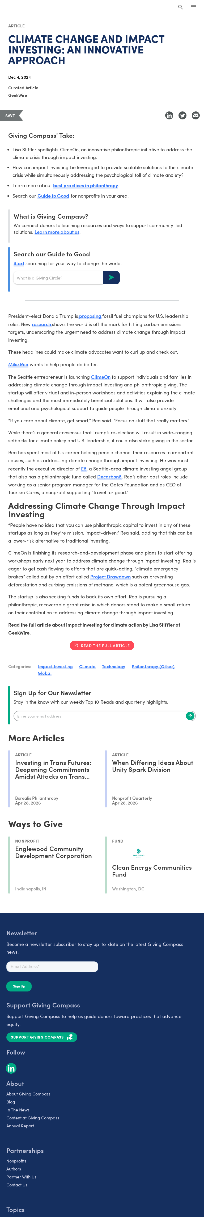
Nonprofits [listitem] (16, 1161)
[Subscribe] (190, 716)
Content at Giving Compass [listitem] (32, 1117)
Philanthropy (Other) (153, 666)
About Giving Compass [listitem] (28, 1094)
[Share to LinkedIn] (169, 115)
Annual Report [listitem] (20, 1125)
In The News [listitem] (17, 1109)
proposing (90, 315)
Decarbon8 (109, 476)
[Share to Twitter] (182, 115)
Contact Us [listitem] (16, 1184)
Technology (113, 666)
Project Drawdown (110, 576)
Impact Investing (55, 666)
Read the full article (105, 645)
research (42, 324)
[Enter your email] (105, 716)
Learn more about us (57, 231)
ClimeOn (100, 376)
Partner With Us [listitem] (21, 1177)
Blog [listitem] (10, 1102)
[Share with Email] (196, 115)
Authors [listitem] (13, 1169)
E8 (84, 468)
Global (45, 673)
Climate (87, 666)
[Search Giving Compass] (180, 7)
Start (19, 263)
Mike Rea (18, 364)
